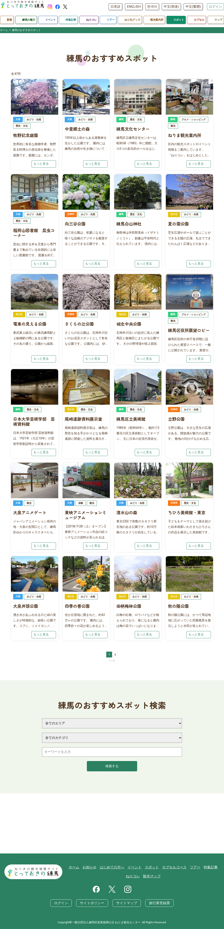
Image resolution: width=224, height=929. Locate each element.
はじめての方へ (114, 867)
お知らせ (93, 867)
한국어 (152, 6)
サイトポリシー (93, 903)
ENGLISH (134, 6)
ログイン (215, 6)
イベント (136, 867)
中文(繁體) (193, 6)
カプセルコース (173, 867)
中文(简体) (171, 6)
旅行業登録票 (157, 903)
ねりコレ (134, 876)
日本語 (115, 6)
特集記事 (208, 867)
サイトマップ (126, 903)
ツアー (193, 867)
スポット (152, 867)
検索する (112, 791)
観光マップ (152, 876)
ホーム (79, 867)
